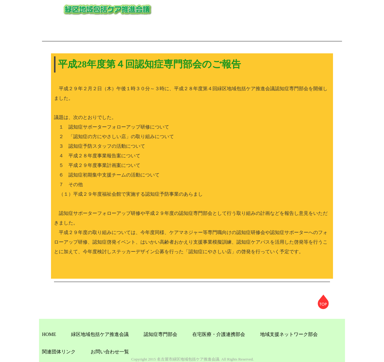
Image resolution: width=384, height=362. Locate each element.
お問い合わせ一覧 (110, 351)
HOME (49, 334)
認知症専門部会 (160, 334)
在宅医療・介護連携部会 (218, 334)
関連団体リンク (59, 351)
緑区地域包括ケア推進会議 (100, 334)
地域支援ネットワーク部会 (289, 334)
